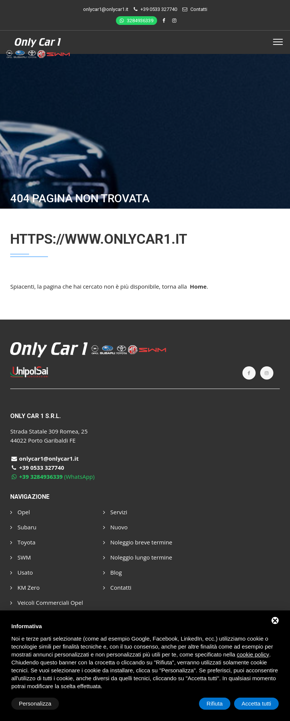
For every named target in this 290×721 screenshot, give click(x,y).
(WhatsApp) (52, 476)
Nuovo (115, 527)
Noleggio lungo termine (137, 557)
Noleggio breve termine (137, 542)
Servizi (115, 512)
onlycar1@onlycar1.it (105, 9)
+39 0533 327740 (158, 9)
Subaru (23, 527)
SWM (20, 557)
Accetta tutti (256, 703)
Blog (112, 572)
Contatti (198, 9)
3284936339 (136, 20)
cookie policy (253, 654)
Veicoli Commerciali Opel (46, 602)
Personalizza (35, 703)
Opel (20, 512)
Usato (21, 572)
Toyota (22, 542)
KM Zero (25, 587)
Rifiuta (215, 703)
